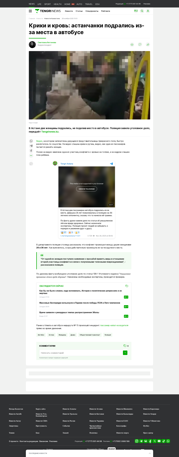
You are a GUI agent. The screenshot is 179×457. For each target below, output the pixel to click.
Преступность (41, 426)
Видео (39, 141)
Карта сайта (40, 409)
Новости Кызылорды (124, 414)
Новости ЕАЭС (122, 421)
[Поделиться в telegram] (31, 146)
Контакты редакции (29, 441)
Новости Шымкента (124, 409)
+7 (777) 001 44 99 (93, 441)
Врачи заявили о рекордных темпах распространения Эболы (69, 312)
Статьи (79, 11)
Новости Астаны (96, 409)
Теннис (12, 433)
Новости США (41, 421)
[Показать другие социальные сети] (31, 155)
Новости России (69, 421)
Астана (51, 335)
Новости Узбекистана (151, 421)
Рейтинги (105, 11)
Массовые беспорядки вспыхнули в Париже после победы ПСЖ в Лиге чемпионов (79, 303)
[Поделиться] (148, 44)
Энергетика (13, 426)
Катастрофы (121, 426)
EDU (97, 4)
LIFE (39, 4)
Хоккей (65, 433)
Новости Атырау (149, 414)
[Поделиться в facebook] (31, 150)
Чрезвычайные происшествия (96, 427)
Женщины (62, 335)
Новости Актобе (15, 414)
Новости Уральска (70, 414)
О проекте (13, 441)
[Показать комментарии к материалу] (31, 164)
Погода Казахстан (16, 409)
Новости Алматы (69, 409)
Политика (93, 433)
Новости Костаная (97, 414)
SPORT (47, 4)
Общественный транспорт (90, 335)
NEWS (32, 4)
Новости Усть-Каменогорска (41, 415)
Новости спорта (122, 433)
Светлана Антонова (47, 42)
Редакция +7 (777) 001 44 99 (128, 4)
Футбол (146, 426)
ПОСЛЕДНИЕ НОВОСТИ (38, 453)
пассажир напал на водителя (114, 325)
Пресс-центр (148, 433)
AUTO (79, 4)
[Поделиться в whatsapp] (31, 141)
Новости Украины (97, 421)
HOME (67, 4)
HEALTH (57, 4)
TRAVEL (88, 4)
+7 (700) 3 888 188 (121, 441)
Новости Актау (15, 421)
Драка (72, 335)
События (66, 426)
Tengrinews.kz (49, 131)
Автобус (41, 335)
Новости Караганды (151, 409)
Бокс (38, 433)
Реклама (147, 4)
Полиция (108, 335)
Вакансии (43, 441)
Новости (69, 11)
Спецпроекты (92, 11)
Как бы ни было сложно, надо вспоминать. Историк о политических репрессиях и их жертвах (80, 292)
